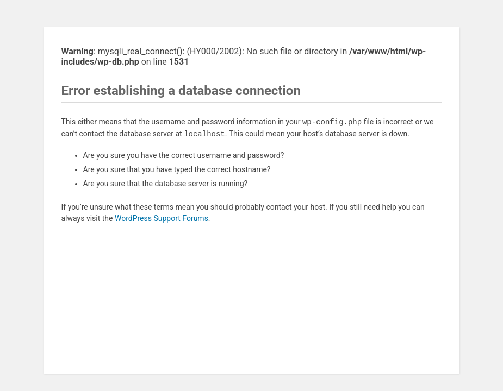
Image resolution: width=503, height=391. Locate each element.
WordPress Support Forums (161, 218)
